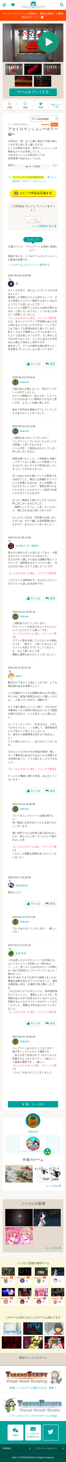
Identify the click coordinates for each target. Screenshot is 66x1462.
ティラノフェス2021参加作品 (28, 177)
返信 (50, 363)
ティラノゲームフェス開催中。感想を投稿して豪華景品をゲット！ (33, 15)
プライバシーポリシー (46, 1448)
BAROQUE (22, 885)
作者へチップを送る (56, 105)
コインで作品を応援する (33, 193)
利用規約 (7, 1448)
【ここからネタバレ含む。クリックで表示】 (32, 318)
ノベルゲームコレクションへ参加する (29, 264)
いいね (33, 363)
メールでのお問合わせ (33, 1431)
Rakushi (24, 382)
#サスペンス (39, 181)
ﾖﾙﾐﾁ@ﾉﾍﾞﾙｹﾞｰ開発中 (27, 545)
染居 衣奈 (21, 953)
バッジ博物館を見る (43, 226)
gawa (18, 675)
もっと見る (52, 1185)
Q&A (15, 1432)
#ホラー (27, 181)
